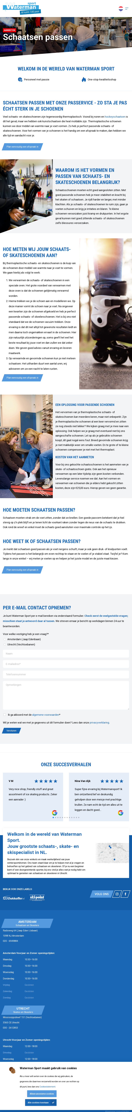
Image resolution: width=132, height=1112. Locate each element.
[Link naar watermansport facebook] (125, 894)
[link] (14, 897)
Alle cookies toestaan (38, 1102)
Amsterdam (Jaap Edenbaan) (22, 639)
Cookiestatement (47, 1087)
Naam (9, 653)
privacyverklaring (99, 722)
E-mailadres (13, 663)
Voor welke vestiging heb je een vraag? (26, 634)
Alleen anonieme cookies (42, 1094)
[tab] (53, 817)
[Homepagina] (22, 8)
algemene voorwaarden (45, 714)
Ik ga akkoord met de (31, 714)
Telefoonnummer (16, 674)
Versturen (11, 730)
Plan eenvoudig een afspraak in (22, 146)
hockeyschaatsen (115, 116)
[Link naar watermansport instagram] (117, 894)
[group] (33, 79)
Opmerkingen (13, 684)
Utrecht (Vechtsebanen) (19, 644)
